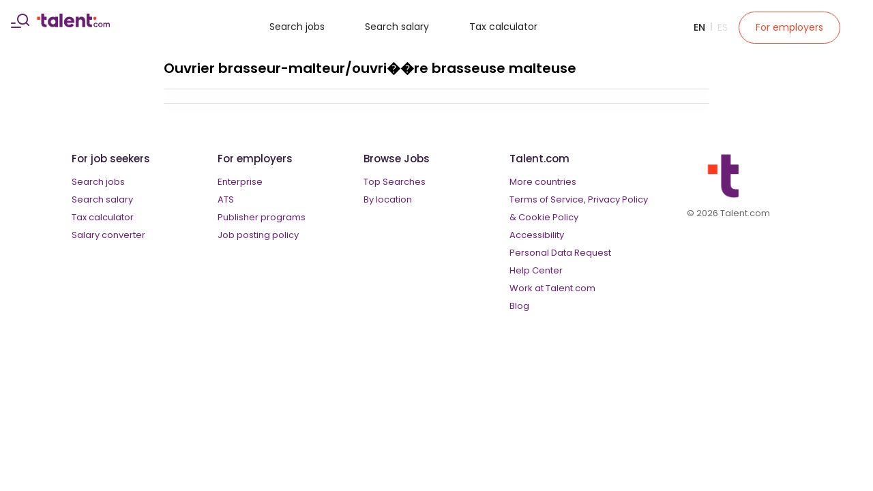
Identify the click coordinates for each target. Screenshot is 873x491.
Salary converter (108, 234)
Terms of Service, (547, 199)
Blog (519, 305)
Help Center (536, 270)
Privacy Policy (618, 199)
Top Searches (395, 181)
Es (722, 27)
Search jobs (297, 26)
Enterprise (240, 181)
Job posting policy (258, 234)
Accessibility (536, 234)
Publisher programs (262, 217)
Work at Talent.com (552, 288)
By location (388, 199)
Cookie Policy (548, 217)
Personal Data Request (560, 252)
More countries (542, 181)
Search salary (397, 26)
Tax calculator (503, 26)
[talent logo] (73, 24)
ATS (226, 199)
